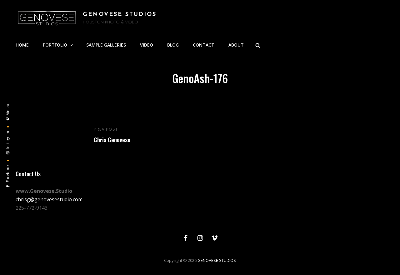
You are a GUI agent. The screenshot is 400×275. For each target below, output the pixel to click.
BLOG (173, 45)
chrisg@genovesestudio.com (49, 199)
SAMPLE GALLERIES (106, 45)
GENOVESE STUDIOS (120, 15)
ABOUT (236, 45)
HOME (22, 45)
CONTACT (203, 45)
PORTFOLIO (58, 45)
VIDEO (146, 45)
